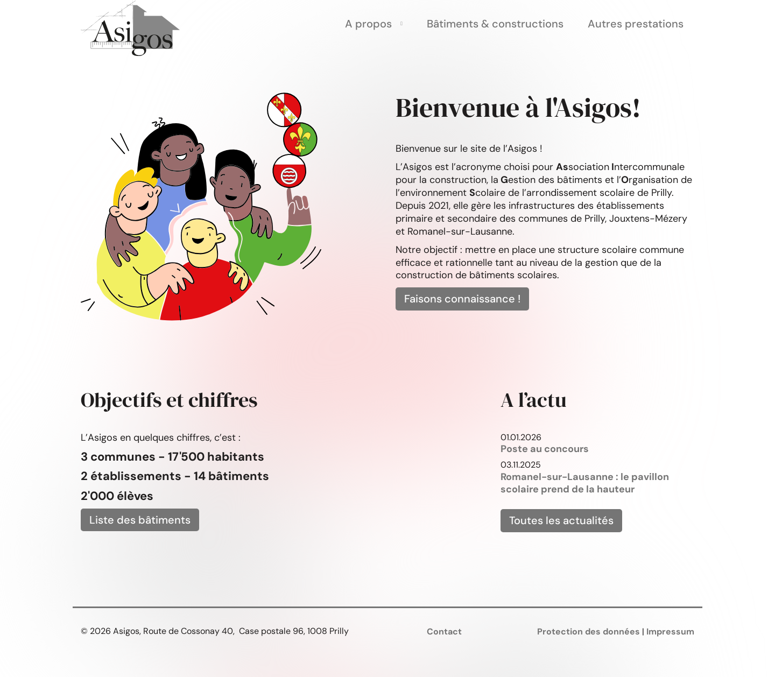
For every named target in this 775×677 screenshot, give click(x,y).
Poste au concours (545, 449)
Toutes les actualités (561, 520)
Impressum (670, 631)
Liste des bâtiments (140, 520)
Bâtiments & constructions (495, 24)
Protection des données (588, 631)
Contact (444, 631)
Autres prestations (636, 24)
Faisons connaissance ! (462, 299)
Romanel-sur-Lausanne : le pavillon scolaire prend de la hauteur (585, 483)
